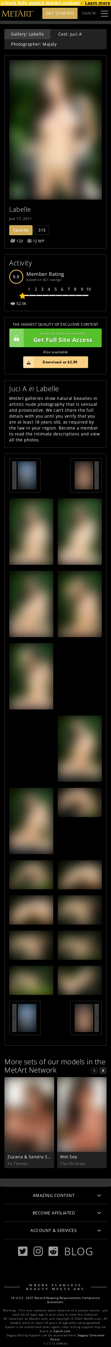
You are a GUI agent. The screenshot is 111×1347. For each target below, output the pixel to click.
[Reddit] (53, 1251)
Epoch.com (62, 1331)
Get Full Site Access (54, 338)
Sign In (89, 13)
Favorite (21, 230)
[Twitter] (23, 1251)
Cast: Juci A (70, 34)
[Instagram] (38, 1251)
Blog (78, 1251)
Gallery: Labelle (27, 34)
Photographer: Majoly (34, 44)
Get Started (60, 13)
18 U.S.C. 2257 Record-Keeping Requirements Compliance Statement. (55, 1300)
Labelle (20, 209)
